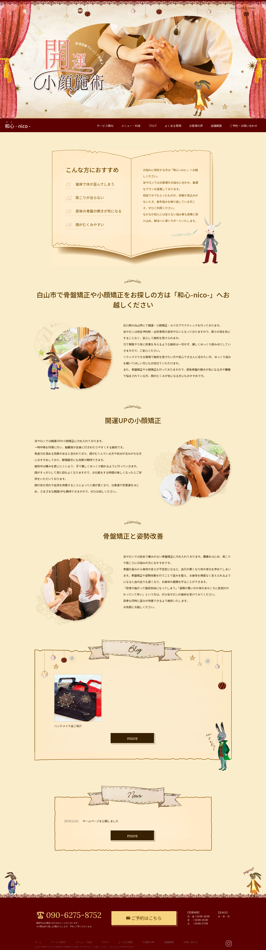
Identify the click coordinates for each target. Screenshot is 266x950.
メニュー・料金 (83, 942)
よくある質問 (126, 942)
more (132, 738)
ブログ (105, 942)
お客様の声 (148, 942)
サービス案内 (58, 942)
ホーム (38, 942)
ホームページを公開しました (101, 821)
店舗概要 (169, 942)
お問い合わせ (190, 942)
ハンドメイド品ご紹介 (68, 726)
